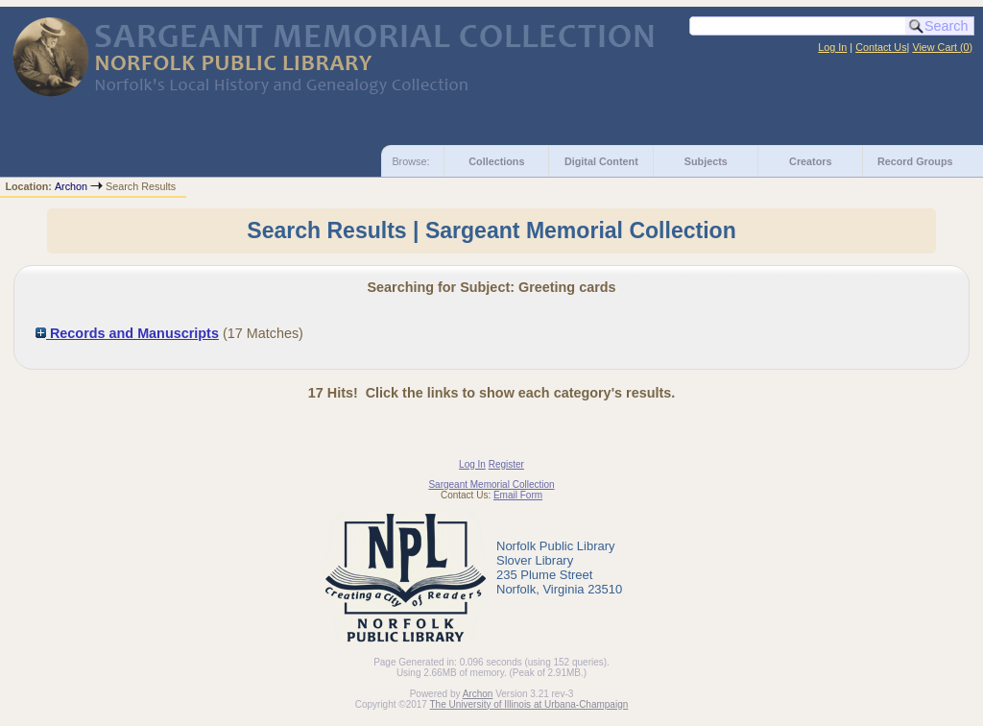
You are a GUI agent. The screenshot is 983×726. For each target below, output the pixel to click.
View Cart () (942, 47)
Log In (832, 47)
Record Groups (915, 161)
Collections (496, 161)
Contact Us (880, 47)
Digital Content (601, 161)
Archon (71, 186)
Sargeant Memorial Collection (491, 484)
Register (506, 464)
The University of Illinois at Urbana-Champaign (529, 704)
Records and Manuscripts (127, 333)
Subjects (706, 161)
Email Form (517, 495)
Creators (810, 161)
